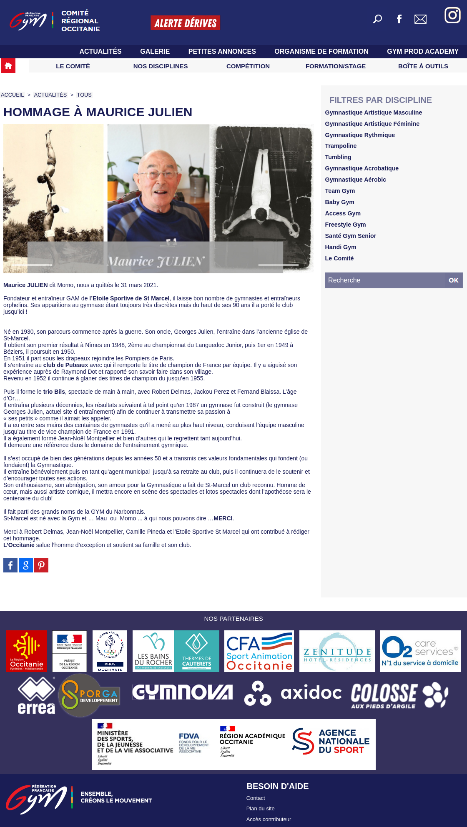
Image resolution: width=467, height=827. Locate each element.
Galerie (156, 51)
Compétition (248, 66)
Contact (255, 796)
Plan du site (260, 805)
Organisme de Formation (322, 51)
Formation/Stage (336, 66)
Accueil (12, 94)
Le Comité (73, 66)
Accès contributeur (268, 814)
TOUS (81, 94)
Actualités (101, 51)
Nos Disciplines (160, 66)
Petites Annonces (223, 51)
